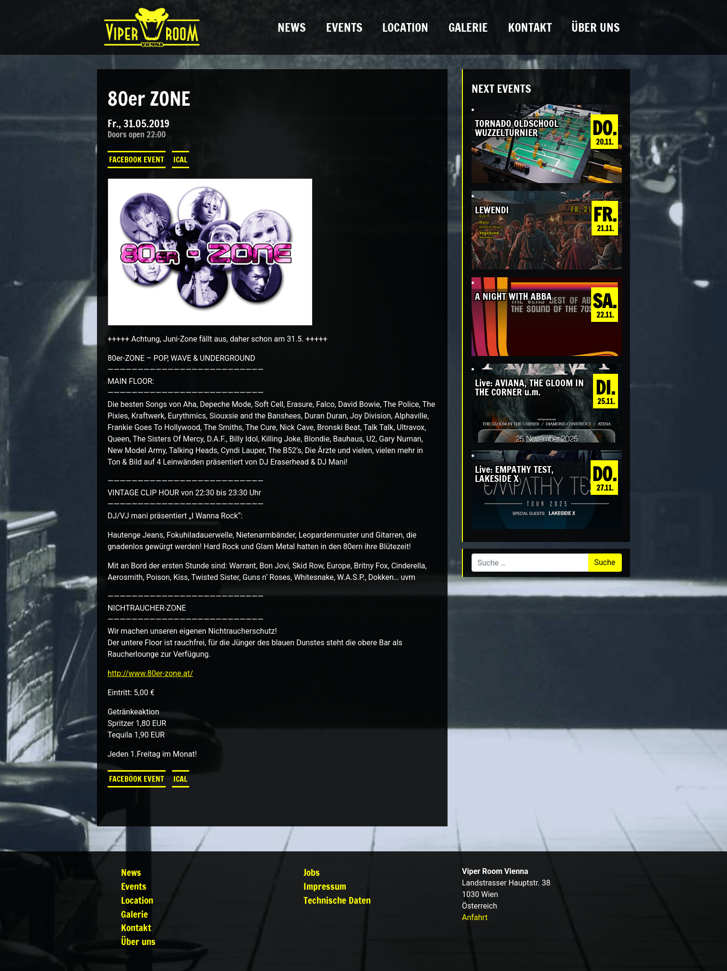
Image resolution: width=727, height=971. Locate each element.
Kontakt (530, 27)
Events (344, 27)
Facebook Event (136, 159)
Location (405, 27)
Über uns (595, 27)
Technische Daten (337, 900)
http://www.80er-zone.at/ (150, 673)
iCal (180, 159)
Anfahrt (474, 917)
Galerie (468, 27)
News (292, 27)
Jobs (311, 872)
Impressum (324, 886)
